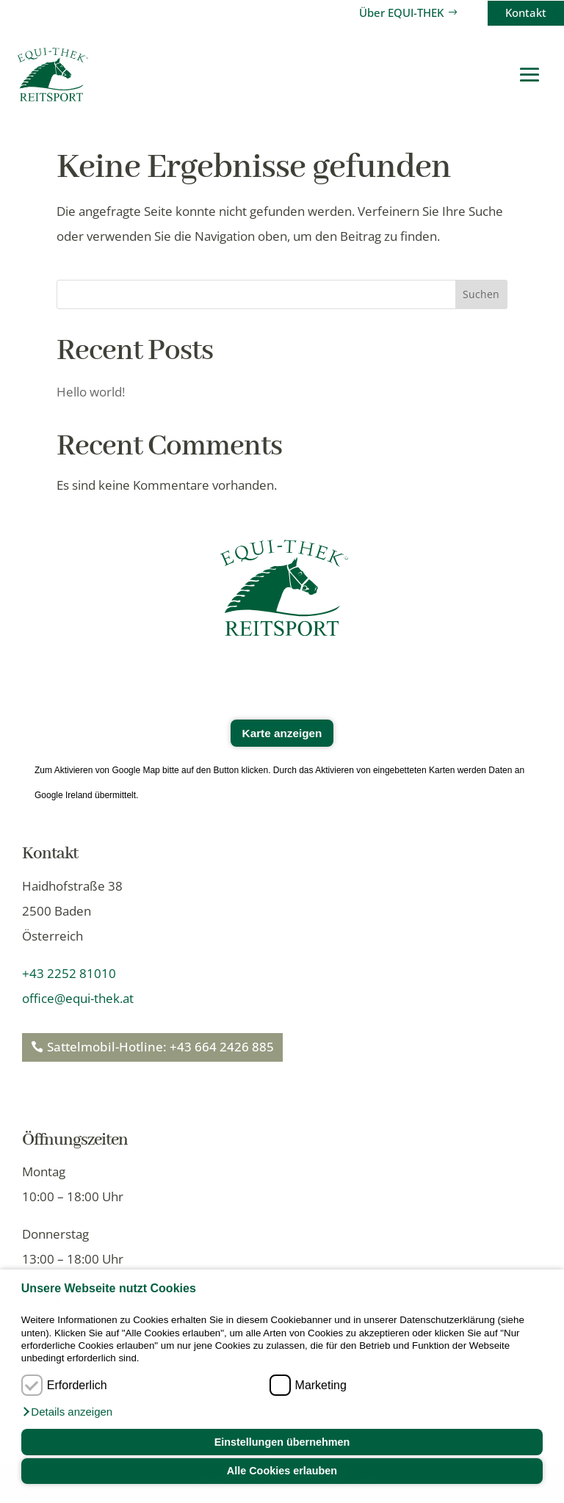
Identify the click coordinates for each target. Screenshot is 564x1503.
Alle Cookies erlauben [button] (282, 1471)
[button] (66, 1412)
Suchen (481, 294)
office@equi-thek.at (78, 998)
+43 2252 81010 (69, 973)
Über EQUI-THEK (401, 12)
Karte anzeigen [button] (282, 733)
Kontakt (525, 12)
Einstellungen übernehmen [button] (282, 1442)
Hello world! (91, 391)
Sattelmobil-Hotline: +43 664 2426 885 (160, 1046)
